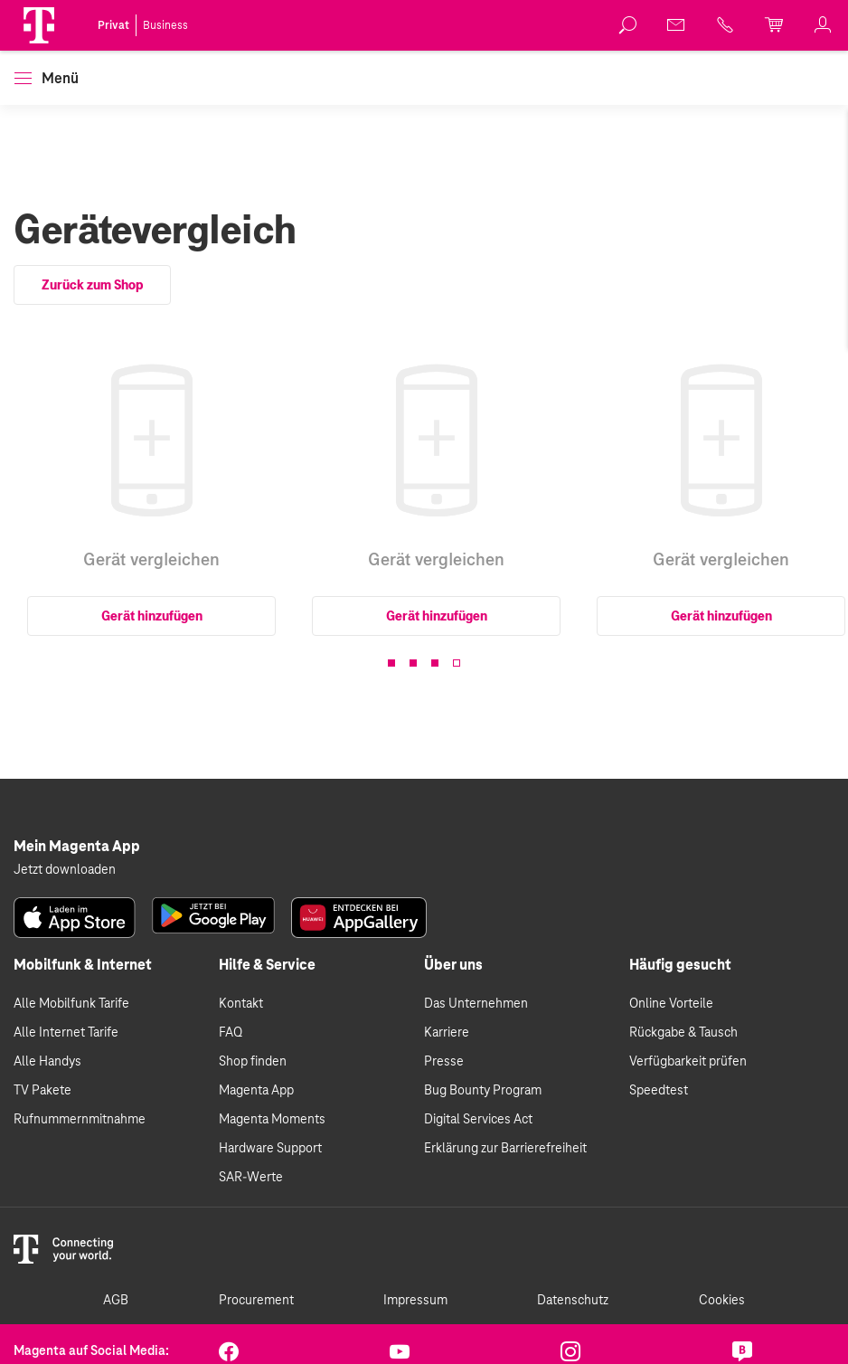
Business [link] (165, 25)
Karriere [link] (446, 1033)
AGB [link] (115, 1300)
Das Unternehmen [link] (476, 1004)
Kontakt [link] (241, 1004)
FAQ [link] (230, 1033)
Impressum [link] (415, 1300)
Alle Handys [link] (47, 1062)
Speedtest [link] (658, 1091)
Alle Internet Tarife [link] (66, 1033)
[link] (628, 25)
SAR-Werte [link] (251, 1177)
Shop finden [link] (253, 1062)
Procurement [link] (256, 1300)
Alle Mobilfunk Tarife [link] (71, 1004)
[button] (39, 25)
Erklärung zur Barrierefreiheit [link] (505, 1148)
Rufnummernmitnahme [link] (80, 1120)
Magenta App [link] (256, 1091)
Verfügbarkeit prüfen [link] (688, 1062)
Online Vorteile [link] (671, 1004)
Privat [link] (113, 25)
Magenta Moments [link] (272, 1120)
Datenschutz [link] (572, 1300)
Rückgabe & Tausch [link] (683, 1033)
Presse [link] (444, 1062)
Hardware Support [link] (270, 1148)
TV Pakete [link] (42, 1091)
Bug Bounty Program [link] (483, 1091)
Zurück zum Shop (92, 285)
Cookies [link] (722, 1300)
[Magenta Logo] (39, 25)
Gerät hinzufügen (152, 616)
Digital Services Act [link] (478, 1120)
